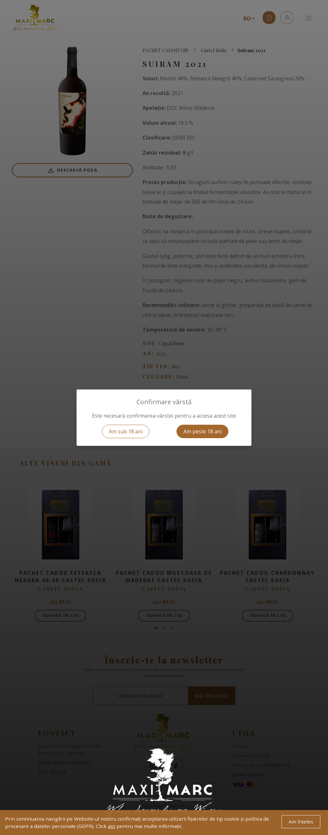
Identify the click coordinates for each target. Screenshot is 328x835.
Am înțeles (301, 821)
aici (111, 826)
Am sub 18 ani (126, 431)
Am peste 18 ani (203, 431)
